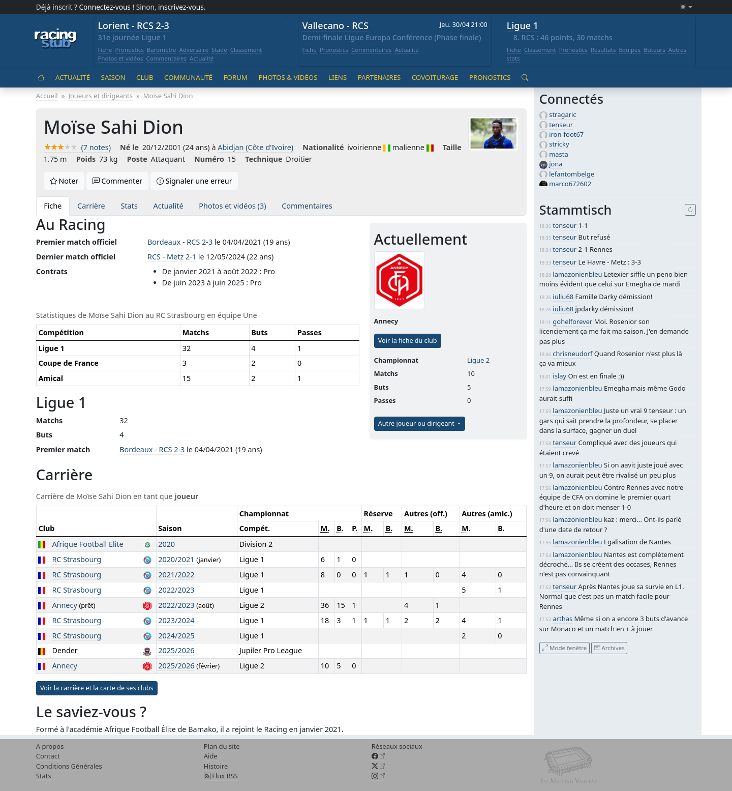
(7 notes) (77, 147)
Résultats (603, 49)
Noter (64, 181)
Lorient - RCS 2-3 (133, 25)
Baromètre (161, 49)
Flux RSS (221, 775)
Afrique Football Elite (87, 544)
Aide (211, 755)
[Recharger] (690, 210)
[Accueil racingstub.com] (55, 39)
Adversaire (194, 49)
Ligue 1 (522, 25)
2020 (166, 544)
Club (144, 77)
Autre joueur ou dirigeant (417, 423)
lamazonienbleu (577, 274)
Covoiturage (435, 77)
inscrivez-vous (181, 7)
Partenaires (379, 77)
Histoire (216, 766)
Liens (337, 77)
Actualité (202, 58)
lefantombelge (571, 174)
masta (558, 154)
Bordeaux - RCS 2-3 (179, 242)
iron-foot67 (566, 134)
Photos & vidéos (287, 77)
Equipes (629, 49)
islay (559, 375)
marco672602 (570, 183)
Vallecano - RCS (335, 25)
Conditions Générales (69, 766)
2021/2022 (176, 574)
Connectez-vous (105, 7)
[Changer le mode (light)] (686, 7)
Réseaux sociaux (397, 746)
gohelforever (572, 321)
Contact (48, 755)
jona (555, 163)
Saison (113, 77)
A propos (50, 746)
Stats (129, 206)
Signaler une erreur (194, 181)
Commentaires (166, 58)
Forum (236, 77)
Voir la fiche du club (407, 340)
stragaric (562, 114)
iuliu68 (563, 296)
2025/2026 (176, 650)
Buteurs (654, 49)
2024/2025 (176, 635)
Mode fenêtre (564, 648)
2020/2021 (176, 559)
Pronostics (129, 49)
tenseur (561, 124)
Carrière (91, 206)
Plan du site (222, 746)
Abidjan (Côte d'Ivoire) (255, 147)
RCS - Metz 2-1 (171, 256)
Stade (219, 49)
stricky (559, 144)
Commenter (118, 181)
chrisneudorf (572, 353)
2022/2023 (176, 590)
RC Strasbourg (76, 559)
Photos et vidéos (120, 58)
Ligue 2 (478, 360)
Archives (609, 648)
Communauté (188, 77)
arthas (562, 618)
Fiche (105, 49)
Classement (246, 49)
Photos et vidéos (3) (232, 206)
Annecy (64, 605)
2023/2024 (176, 620)
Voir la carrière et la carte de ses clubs (97, 688)
